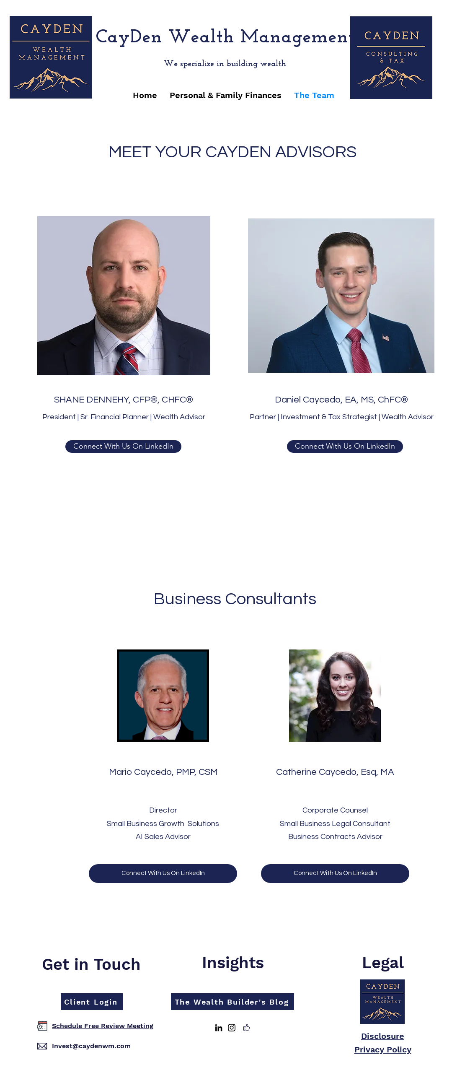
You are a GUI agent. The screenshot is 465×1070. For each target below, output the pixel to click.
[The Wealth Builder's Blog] (232, 1001)
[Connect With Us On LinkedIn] (123, 446)
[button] (225, 95)
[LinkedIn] (219, 1028)
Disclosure (382, 1036)
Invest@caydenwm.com (91, 1046)
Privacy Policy (382, 1049)
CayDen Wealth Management (225, 37)
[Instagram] (232, 1028)
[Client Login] (92, 1001)
